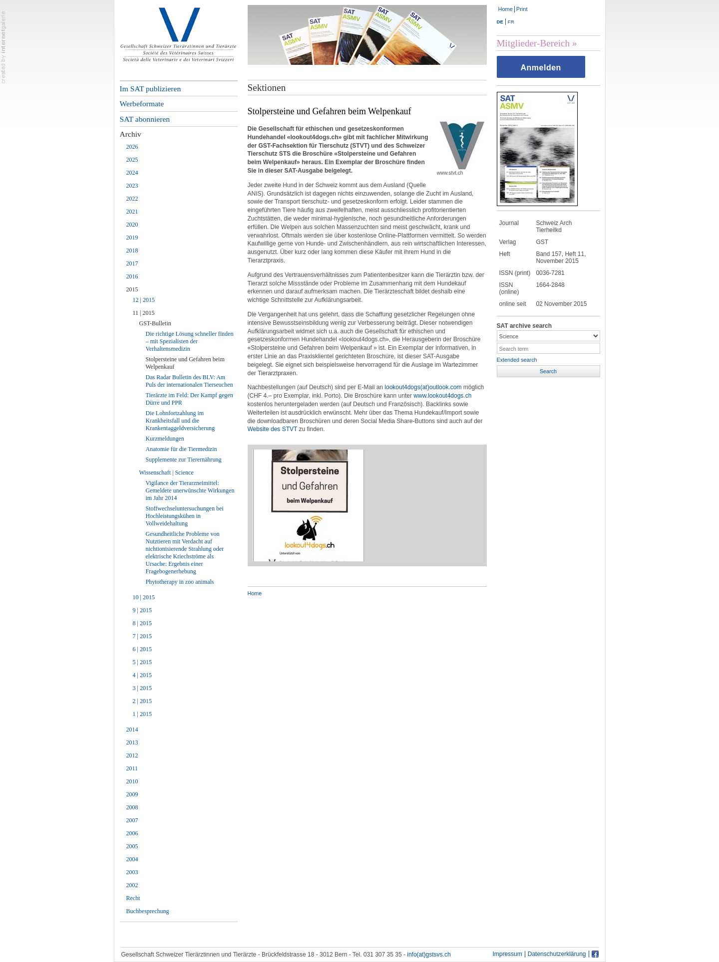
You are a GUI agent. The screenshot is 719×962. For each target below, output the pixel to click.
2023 (132, 185)
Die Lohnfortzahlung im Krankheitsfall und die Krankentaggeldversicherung (180, 421)
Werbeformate (142, 103)
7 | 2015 (142, 636)
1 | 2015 (142, 714)
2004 (132, 859)
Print (522, 9)
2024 (132, 172)
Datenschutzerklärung (557, 954)
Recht (133, 898)
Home (505, 9)
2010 (132, 781)
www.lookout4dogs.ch (442, 395)
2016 (132, 276)
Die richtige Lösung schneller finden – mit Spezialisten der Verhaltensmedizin (190, 341)
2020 (132, 224)
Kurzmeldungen (165, 438)
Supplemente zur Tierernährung (184, 459)
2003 (132, 872)
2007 (132, 820)
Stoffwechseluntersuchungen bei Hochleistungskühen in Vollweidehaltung (185, 516)
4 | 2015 (142, 675)
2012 (132, 755)
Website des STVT (273, 429)
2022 (132, 198)
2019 (132, 237)
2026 (132, 146)
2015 (132, 289)
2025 (132, 159)
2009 (132, 794)
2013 (132, 742)
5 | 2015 (142, 662)
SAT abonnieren (145, 119)
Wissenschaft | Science (166, 472)
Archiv (130, 134)
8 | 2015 (142, 623)
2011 (132, 768)
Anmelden (541, 67)
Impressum (507, 954)
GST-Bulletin (155, 323)
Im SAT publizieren (150, 88)
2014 (132, 729)
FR (511, 21)
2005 (132, 846)
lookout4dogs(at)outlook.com (422, 387)
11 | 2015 (144, 312)
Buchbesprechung (147, 911)
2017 (132, 263)
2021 (132, 211)
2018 (132, 250)
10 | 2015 (144, 597)
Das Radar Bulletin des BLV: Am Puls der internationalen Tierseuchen (189, 381)
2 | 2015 (142, 701)
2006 (132, 833)
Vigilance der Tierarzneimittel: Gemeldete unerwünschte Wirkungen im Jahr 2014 (190, 490)
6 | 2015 (142, 649)
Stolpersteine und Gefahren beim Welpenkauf (185, 363)
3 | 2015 (142, 688)
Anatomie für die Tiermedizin (181, 449)
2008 (132, 807)
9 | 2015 (142, 610)
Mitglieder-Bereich (533, 43)
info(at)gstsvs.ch (428, 954)
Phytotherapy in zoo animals (180, 581)
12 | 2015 (144, 299)
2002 (132, 885)
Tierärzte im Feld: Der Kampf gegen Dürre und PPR (189, 399)
